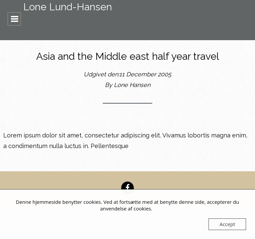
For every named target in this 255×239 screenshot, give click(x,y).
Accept (227, 224)
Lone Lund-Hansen (67, 7)
